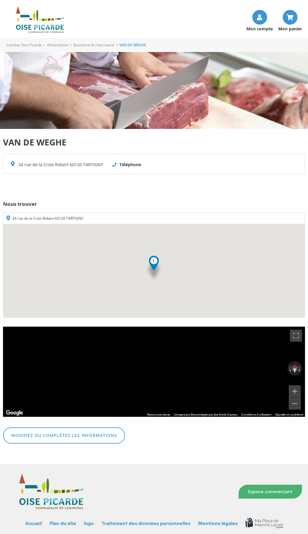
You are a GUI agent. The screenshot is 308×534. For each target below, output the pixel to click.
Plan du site (63, 523)
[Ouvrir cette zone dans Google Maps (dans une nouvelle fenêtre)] (14, 413)
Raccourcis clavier (158, 414)
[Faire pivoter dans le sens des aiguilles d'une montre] (300, 368)
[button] (154, 269)
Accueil (33, 523)
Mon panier (290, 28)
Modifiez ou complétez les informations (64, 435)
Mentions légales (218, 523)
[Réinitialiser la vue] (295, 368)
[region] (154, 372)
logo (89, 523)
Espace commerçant (270, 492)
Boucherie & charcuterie (93, 44)
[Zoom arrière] (295, 404)
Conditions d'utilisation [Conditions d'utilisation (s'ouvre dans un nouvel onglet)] (256, 414)
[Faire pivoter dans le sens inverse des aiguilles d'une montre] (290, 368)
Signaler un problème (289, 414)
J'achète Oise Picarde (24, 44)
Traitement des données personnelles (146, 523)
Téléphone (130, 164)
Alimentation (57, 44)
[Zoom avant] (295, 391)
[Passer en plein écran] (296, 336)
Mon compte (259, 28)
